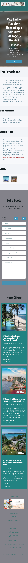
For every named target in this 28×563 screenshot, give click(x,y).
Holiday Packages (14, 520)
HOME (14, 517)
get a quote (14, 61)
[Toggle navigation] (3, 7)
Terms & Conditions (20, 554)
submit (14, 283)
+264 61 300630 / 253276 (14, 547)
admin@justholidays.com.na (14, 544)
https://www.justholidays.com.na (13, 157)
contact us (14, 524)
